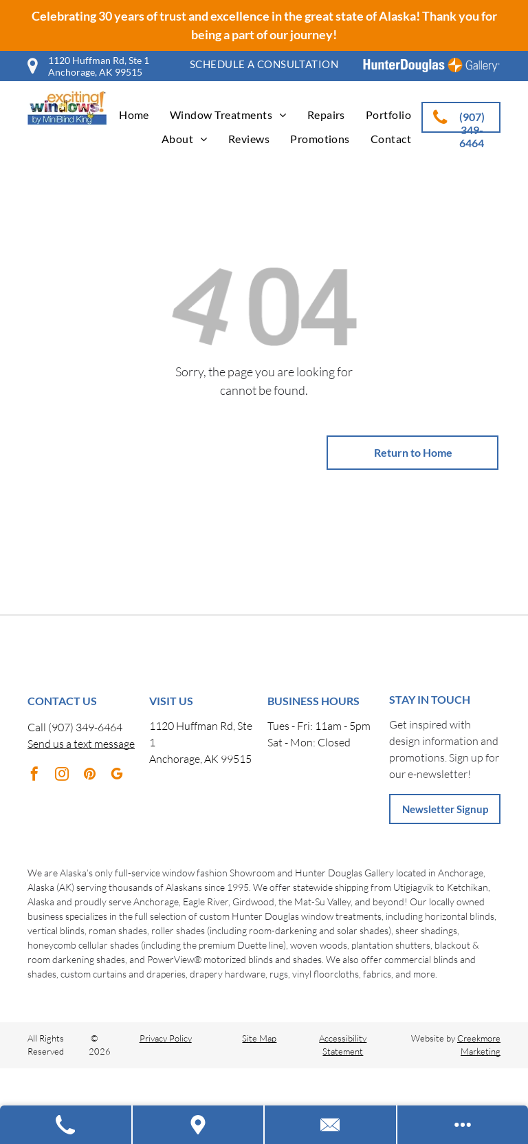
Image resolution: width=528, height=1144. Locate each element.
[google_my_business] (117, 776)
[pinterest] (89, 776)
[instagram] (62, 776)
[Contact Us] (331, 1124)
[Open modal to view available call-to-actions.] (463, 1124)
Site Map (259, 1038)
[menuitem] (264, 64)
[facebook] (34, 776)
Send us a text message (81, 744)
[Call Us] (66, 1124)
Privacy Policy (166, 1038)
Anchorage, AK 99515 (200, 759)
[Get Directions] (199, 1124)
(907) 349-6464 (85, 727)
